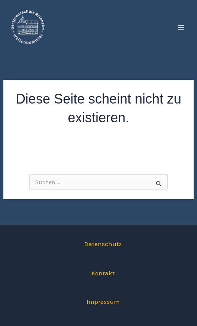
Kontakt (103, 273)
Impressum (103, 301)
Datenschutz (103, 244)
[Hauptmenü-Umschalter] (181, 27)
